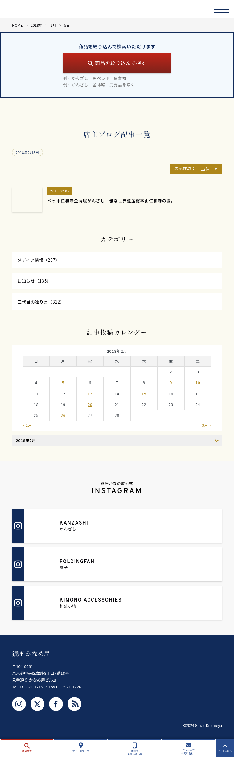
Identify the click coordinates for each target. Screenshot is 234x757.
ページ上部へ (225, 748)
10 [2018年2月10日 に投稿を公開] (197, 385)
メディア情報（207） (39, 260)
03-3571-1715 (30, 688)
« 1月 (27, 427)
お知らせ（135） (35, 282)
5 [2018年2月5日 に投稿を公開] (63, 385)
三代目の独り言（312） (42, 303)
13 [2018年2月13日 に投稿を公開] (90, 395)
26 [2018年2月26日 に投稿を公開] (63, 417)
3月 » (206, 427)
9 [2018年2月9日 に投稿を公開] (171, 385)
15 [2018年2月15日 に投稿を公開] (144, 395)
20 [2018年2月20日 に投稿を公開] (90, 406)
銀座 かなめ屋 (31, 655)
